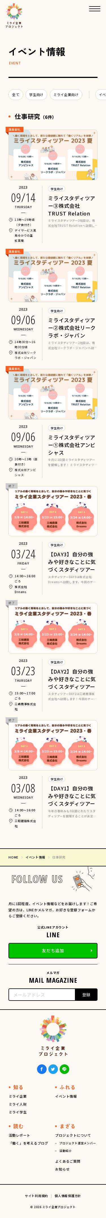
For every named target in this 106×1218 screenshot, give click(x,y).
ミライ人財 (18, 1104)
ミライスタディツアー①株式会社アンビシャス (72, 444)
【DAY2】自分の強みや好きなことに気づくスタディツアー (72, 679)
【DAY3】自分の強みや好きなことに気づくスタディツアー (72, 561)
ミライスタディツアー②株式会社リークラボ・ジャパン (72, 327)
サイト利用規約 (36, 1195)
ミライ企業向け (66, 94)
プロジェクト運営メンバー (77, 1143)
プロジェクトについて (73, 1135)
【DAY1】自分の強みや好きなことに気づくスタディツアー (72, 796)
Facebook (42, 1069)
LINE (64, 1069)
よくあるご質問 (67, 1161)
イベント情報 (66, 1096)
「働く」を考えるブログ (28, 1143)
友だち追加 (53, 950)
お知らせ (62, 1169)
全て (16, 94)
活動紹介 (65, 1151)
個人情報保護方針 (68, 1195)
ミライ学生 (18, 1112)
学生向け (36, 94)
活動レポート (20, 1135)
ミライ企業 (18, 1096)
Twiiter (53, 1069)
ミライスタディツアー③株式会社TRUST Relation (71, 205)
